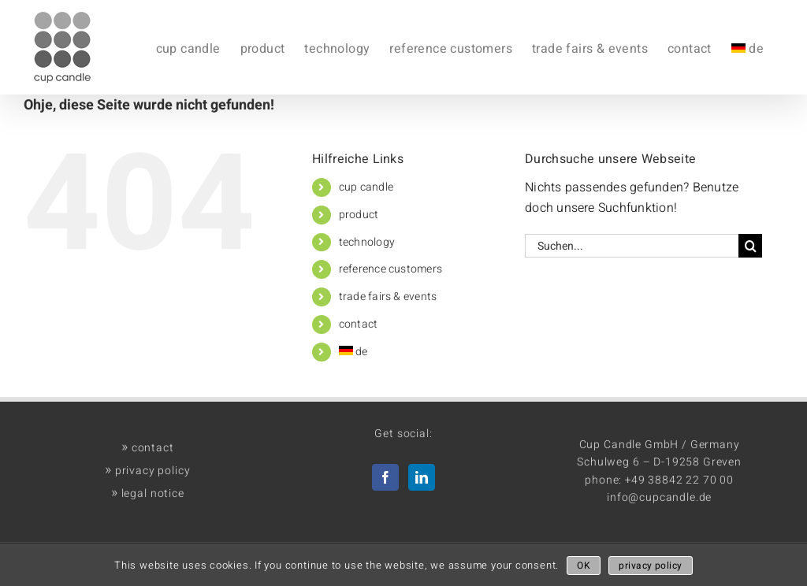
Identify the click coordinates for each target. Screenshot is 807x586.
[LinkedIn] (421, 477)
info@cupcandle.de (659, 497)
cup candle (366, 187)
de (353, 351)
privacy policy (147, 470)
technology (367, 242)
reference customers (391, 269)
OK (583, 565)
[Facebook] (385, 477)
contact (358, 324)
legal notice (147, 493)
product (359, 214)
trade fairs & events (388, 296)
